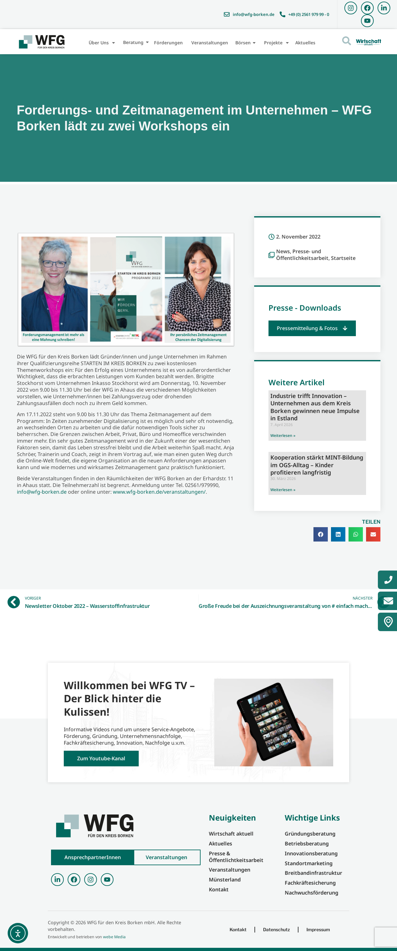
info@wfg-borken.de (42, 491)
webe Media (114, 937)
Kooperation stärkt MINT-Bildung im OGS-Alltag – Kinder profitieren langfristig (316, 464)
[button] (312, 328)
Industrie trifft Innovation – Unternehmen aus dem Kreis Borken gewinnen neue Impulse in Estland (315, 407)
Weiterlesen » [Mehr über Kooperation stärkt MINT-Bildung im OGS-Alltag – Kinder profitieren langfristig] (282, 489)
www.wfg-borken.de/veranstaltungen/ (159, 491)
